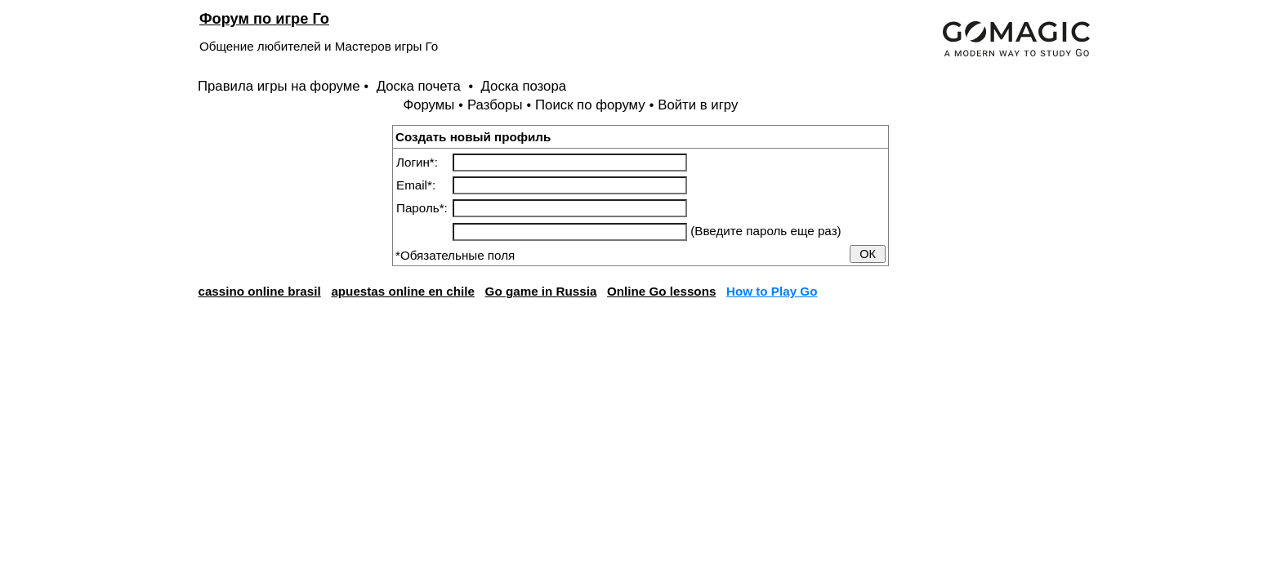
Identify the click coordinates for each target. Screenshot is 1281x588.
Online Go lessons (661, 291)
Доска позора (524, 86)
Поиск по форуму (590, 105)
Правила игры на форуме (279, 86)
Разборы (495, 105)
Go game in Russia (541, 291)
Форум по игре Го (264, 18)
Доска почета (421, 86)
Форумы (428, 105)
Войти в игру (698, 105)
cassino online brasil (259, 291)
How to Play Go (771, 291)
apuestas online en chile (403, 291)
